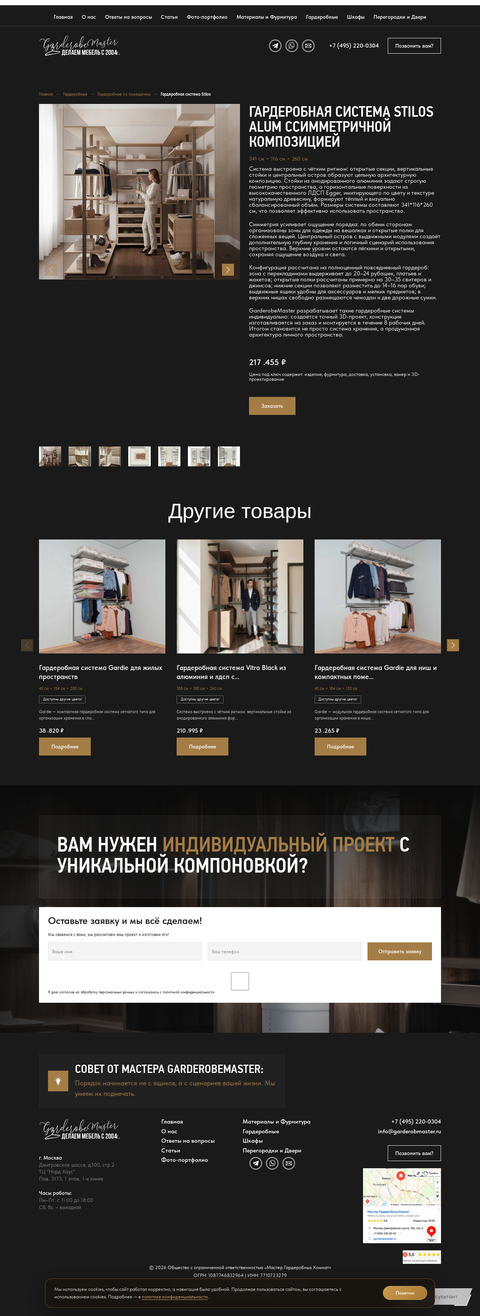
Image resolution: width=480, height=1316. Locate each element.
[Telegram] (275, 45)
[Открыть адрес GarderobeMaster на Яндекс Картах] (402, 1205)
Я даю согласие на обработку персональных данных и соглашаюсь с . (240, 983)
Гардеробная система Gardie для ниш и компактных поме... (376, 672)
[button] (228, 270)
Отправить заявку (400, 951)
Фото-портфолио (207, 17)
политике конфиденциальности (175, 1296)
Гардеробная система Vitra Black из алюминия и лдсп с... (231, 672)
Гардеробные (322, 17)
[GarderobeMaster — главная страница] (80, 46)
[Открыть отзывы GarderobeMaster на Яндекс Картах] (422, 1257)
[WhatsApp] (291, 45)
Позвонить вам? (414, 45)
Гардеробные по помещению (124, 94)
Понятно (405, 1293)
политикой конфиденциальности (188, 992)
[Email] (308, 45)
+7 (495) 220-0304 (354, 46)
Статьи (169, 17)
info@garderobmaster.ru (409, 1131)
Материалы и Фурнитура (267, 17)
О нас (89, 17)
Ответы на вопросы (128, 17)
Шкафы (355, 17)
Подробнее (64, 746)
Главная (63, 17)
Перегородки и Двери (400, 17)
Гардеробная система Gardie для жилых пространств (100, 672)
